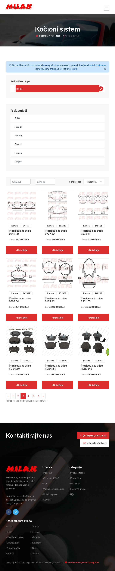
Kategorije (56, 35)
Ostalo (35, 553)
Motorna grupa (77, 488)
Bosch (18, 144)
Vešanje (35, 537)
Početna (42, 35)
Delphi (18, 161)
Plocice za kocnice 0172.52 (56, 299)
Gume (34, 548)
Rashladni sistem (15, 537)
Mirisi (9, 526)
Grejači (35, 526)
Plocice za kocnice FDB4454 (56, 367)
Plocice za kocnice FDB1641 (92, 367)
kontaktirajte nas (97, 65)
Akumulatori (12, 542)
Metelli (18, 135)
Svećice (35, 532)
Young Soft (93, 562)
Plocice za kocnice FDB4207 (20, 367)
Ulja (71, 494)
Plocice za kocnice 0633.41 (92, 232)
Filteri (9, 532)
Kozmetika (75, 478)
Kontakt (46, 499)
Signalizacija (13, 548)
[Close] (105, 69)
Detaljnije (22, 250)
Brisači (10, 553)
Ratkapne (36, 542)
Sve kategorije (77, 472)
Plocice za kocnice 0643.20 (20, 232)
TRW (17, 118)
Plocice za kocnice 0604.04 (20, 299)
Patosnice (74, 483)
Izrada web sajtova (77, 562)
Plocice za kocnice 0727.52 (56, 232)
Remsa (18, 152)
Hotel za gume (50, 494)
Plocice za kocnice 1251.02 (92, 299)
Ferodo (18, 126)
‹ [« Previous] (8, 396)
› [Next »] (43, 396)
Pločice (18, 88)
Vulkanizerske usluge (53, 488)
